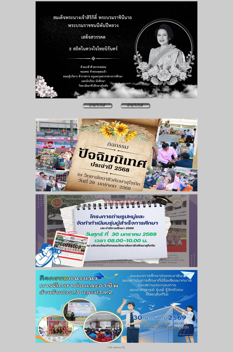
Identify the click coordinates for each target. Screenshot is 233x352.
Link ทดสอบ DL (116, 347)
